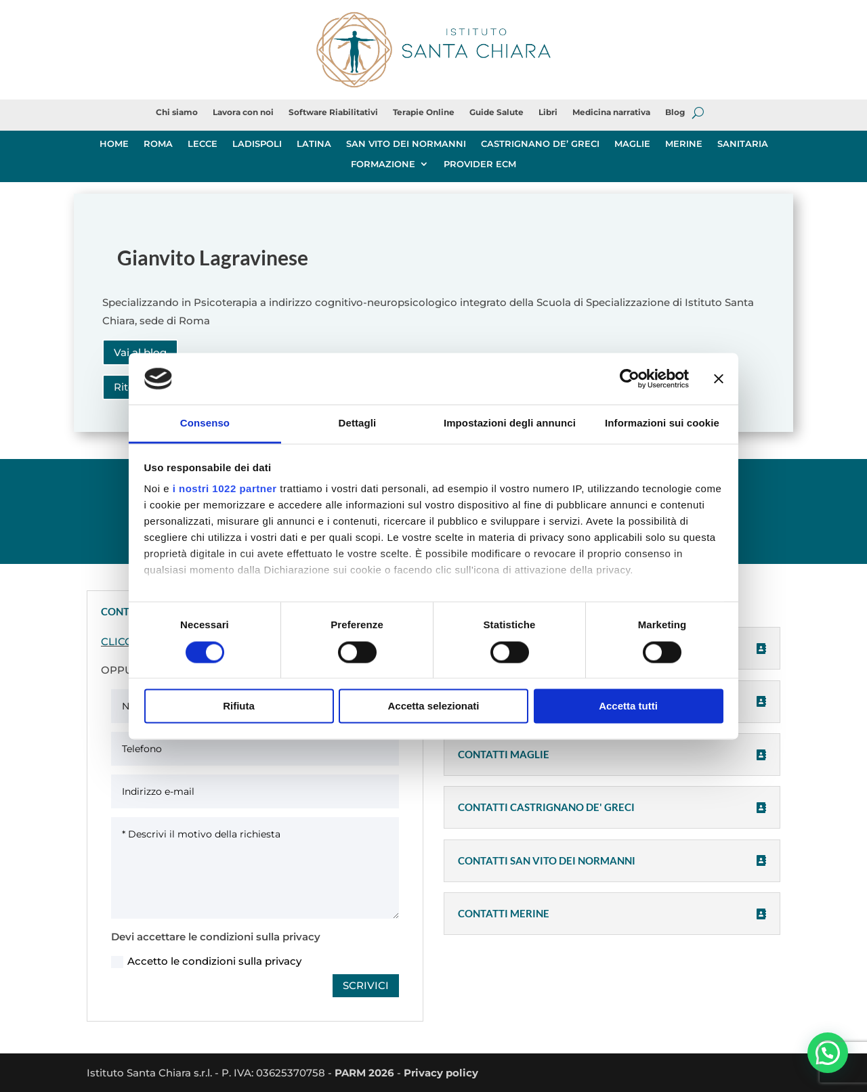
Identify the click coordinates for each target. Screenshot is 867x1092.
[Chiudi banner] (718, 378)
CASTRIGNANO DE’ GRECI (540, 144)
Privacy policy (441, 1072)
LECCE (202, 144)
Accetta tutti (628, 706)
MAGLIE (632, 144)
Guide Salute (496, 112)
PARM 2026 (364, 1072)
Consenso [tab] (205, 423)
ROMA (158, 144)
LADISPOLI (257, 144)
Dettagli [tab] (358, 423)
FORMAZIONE (383, 164)
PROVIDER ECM (480, 164)
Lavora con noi (243, 112)
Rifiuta (239, 706)
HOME (114, 144)
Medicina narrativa (611, 112)
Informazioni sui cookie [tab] (662, 423)
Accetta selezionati (433, 706)
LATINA (314, 144)
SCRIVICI (366, 985)
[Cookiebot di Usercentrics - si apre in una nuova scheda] (629, 378)
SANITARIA (742, 144)
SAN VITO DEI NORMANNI (406, 144)
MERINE (683, 144)
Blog (675, 112)
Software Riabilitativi (333, 112)
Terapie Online (423, 112)
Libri (547, 112)
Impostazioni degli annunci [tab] (510, 423)
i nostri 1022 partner (225, 489)
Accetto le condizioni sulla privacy (206, 961)
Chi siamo (177, 112)
